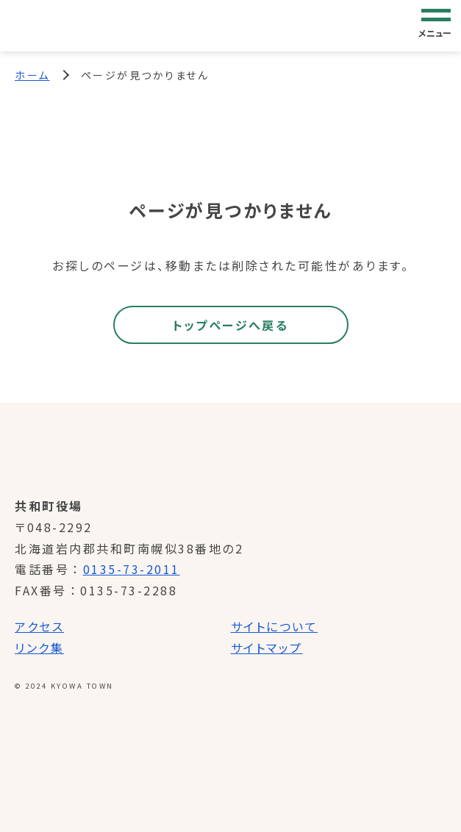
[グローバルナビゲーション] (436, 25)
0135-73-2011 (131, 569)
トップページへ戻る (231, 325)
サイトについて (274, 626)
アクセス (39, 626)
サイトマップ (267, 647)
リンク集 (39, 647)
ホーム (32, 75)
